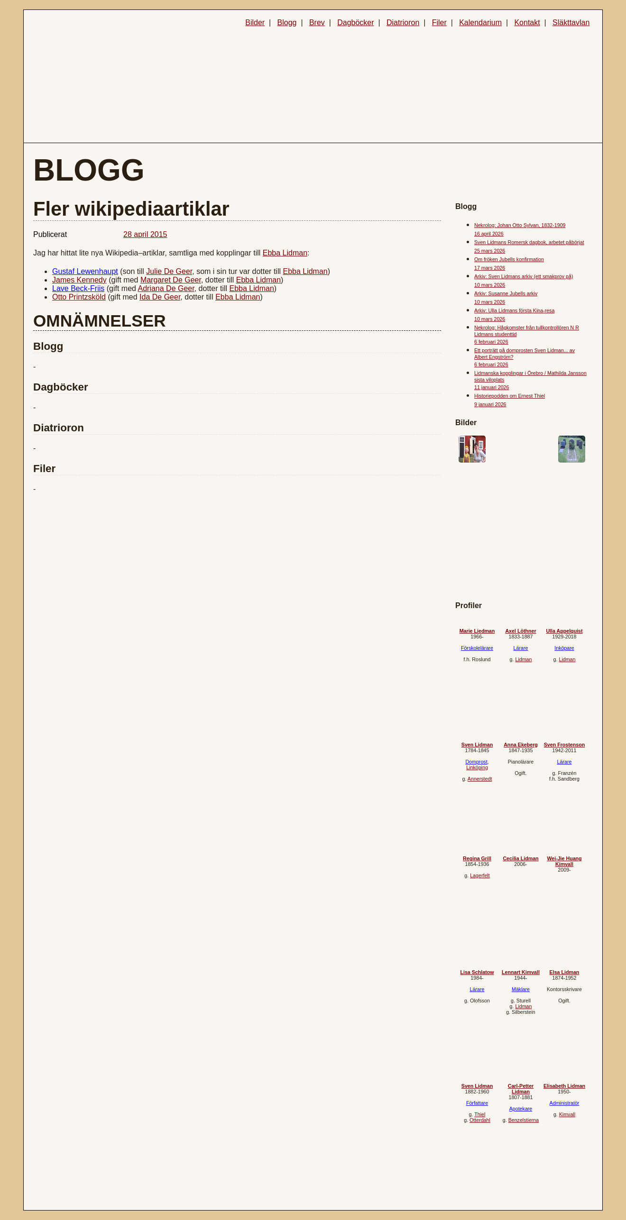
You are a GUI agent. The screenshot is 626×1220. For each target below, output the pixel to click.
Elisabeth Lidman (564, 1086)
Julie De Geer (169, 271)
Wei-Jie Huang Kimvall (564, 861)
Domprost (476, 762)
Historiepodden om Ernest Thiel (509, 396)
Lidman (523, 659)
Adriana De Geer (166, 288)
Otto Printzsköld (79, 297)
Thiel (479, 1114)
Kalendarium (480, 22)
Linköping (477, 767)
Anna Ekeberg (521, 744)
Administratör (565, 1103)
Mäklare (521, 989)
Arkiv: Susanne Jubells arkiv (505, 293)
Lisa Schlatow (477, 972)
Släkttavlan (570, 22)
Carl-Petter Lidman (521, 1088)
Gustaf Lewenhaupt (85, 271)
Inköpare (564, 648)
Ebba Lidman (285, 253)
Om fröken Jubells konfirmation (509, 259)
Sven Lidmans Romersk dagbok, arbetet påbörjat (529, 242)
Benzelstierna (523, 1120)
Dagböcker (355, 22)
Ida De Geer (159, 297)
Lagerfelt (479, 875)
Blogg (287, 22)
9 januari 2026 (490, 404)
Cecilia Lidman (520, 858)
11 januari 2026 (491, 387)
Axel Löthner (520, 631)
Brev (317, 22)
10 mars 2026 (489, 285)
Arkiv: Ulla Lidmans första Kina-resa (514, 310)
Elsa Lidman (565, 972)
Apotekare (521, 1108)
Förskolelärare (477, 648)
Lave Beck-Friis (78, 288)
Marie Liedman (477, 631)
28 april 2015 (145, 234)
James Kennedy (79, 280)
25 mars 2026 (489, 251)
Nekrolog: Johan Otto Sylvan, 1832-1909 (520, 225)
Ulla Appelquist (564, 631)
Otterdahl (480, 1120)
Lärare (521, 648)
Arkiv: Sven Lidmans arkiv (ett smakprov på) (523, 276)
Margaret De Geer (170, 280)
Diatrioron (403, 22)
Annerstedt (480, 779)
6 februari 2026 (491, 342)
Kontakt (527, 22)
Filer (439, 22)
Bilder (255, 22)
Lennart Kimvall (521, 972)
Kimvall (567, 1114)
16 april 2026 (489, 234)
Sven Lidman (477, 744)
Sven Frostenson (564, 744)
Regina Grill (477, 858)
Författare (477, 1103)
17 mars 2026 (489, 268)
